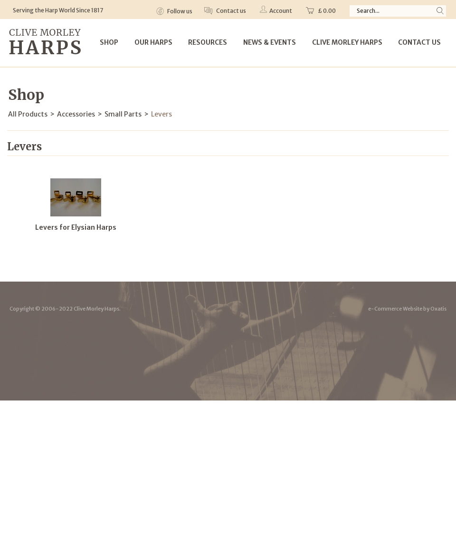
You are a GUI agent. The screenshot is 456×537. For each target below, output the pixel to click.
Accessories (76, 114)
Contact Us (419, 42)
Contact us (230, 10)
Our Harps (153, 42)
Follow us (179, 11)
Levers (161, 114)
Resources (207, 42)
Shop (109, 42)
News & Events (269, 42)
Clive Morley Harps (347, 42)
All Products (28, 114)
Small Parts (123, 114)
